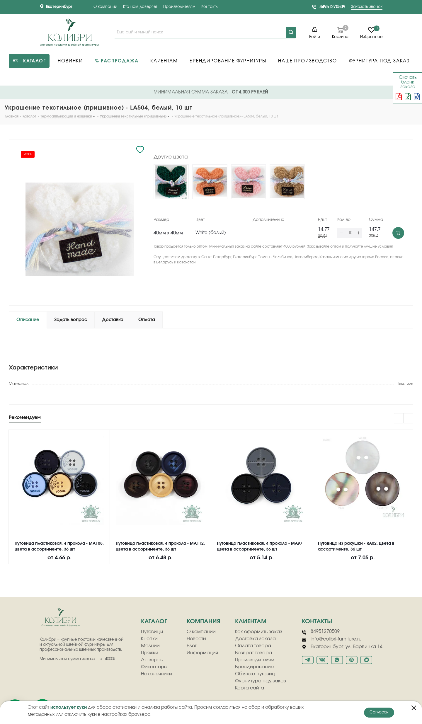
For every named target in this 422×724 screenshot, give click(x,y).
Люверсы (152, 659)
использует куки (68, 707)
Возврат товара (253, 652)
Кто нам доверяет (140, 7)
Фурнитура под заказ (260, 681)
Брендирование (254, 667)
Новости (196, 638)
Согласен (379, 712)
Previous (399, 418)
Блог (192, 645)
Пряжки (149, 652)
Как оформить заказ (258, 631)
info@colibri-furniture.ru (332, 639)
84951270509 (332, 7)
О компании (105, 7)
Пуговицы (152, 631)
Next (408, 418)
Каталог (154, 621)
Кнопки (149, 638)
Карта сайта (249, 688)
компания (203, 621)
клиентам (250, 621)
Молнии (150, 645)
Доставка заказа (255, 638)
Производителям (179, 7)
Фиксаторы (154, 667)
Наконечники (156, 674)
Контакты (209, 7)
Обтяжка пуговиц (255, 674)
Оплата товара (253, 645)
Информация (202, 652)
